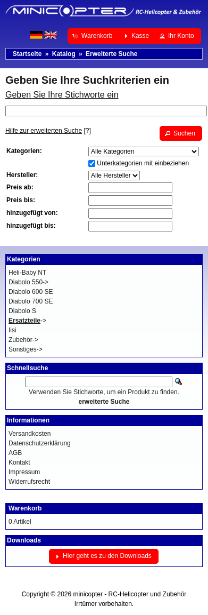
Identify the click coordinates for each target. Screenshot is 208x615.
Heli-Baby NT (27, 272)
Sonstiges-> (26, 349)
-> (27, 320)
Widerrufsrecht (29, 481)
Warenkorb (25, 508)
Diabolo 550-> (28, 282)
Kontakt (19, 462)
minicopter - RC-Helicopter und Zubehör (130, 594)
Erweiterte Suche (111, 54)
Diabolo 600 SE (31, 291)
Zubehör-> (23, 340)
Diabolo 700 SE (31, 301)
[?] (48, 130)
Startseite (27, 54)
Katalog (64, 54)
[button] (93, 35)
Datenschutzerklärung (40, 443)
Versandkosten (30, 433)
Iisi (12, 330)
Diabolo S (22, 311)
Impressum (24, 472)
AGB (15, 453)
